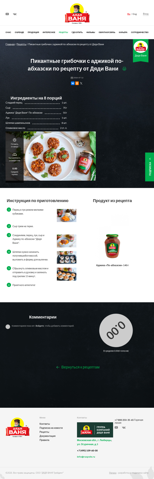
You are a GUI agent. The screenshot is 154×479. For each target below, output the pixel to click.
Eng (135, 13)
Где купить (77, 32)
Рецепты (63, 32)
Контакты (45, 423)
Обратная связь (107, 32)
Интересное (49, 32)
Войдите (40, 325)
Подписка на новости (51, 427)
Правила (44, 439)
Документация (47, 435)
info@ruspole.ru (86, 456)
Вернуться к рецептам (78, 367)
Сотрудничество (139, 32)
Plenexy (112, 472)
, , (95, 444)
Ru (128, 13)
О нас (8, 32)
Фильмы (90, 32)
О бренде (19, 32)
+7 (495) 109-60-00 (87, 450)
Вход (145, 14)
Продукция (33, 32)
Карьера (123, 32)
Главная (10, 44)
